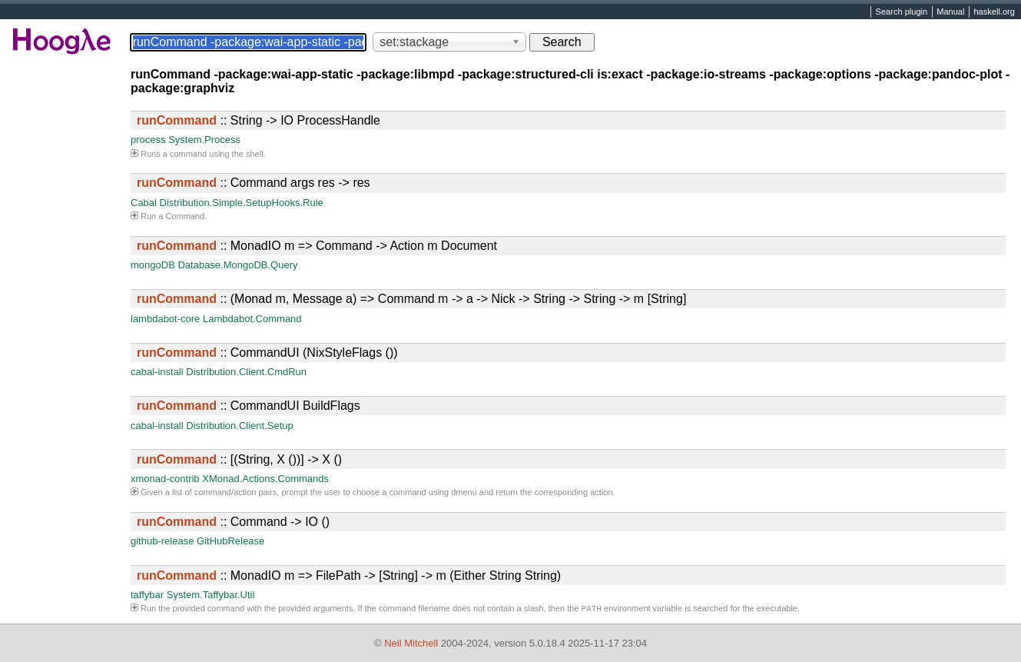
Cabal (144, 202)
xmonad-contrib (165, 478)
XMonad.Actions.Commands (265, 478)
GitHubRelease (230, 541)
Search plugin (902, 12)
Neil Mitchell (411, 643)
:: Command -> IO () (233, 521)
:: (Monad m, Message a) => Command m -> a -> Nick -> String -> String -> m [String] (411, 298)
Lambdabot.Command (252, 318)
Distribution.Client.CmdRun (246, 372)
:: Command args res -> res (253, 182)
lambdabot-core (165, 318)
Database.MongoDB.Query (237, 265)
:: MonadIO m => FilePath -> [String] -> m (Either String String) (349, 575)
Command (184, 216)
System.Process (204, 139)
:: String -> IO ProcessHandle (258, 120)
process (148, 139)
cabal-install (157, 372)
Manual (950, 12)
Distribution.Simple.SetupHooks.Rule (241, 202)
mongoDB (153, 265)
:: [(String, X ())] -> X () (239, 459)
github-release (162, 541)
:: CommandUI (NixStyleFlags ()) (267, 352)
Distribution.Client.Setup (239, 425)
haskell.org (993, 12)
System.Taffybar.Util (211, 594)
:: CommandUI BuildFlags (248, 405)
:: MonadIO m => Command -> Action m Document (317, 245)
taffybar (147, 594)
